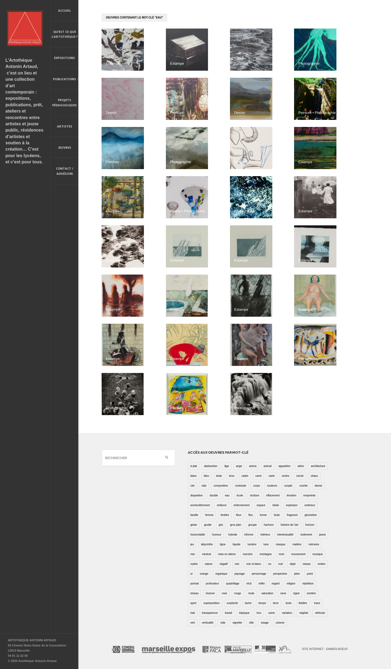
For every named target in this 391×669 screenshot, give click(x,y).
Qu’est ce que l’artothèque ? (65, 34)
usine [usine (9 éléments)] (271, 612)
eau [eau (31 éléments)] (227, 495)
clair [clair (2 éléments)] (203, 485)
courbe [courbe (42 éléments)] (303, 485)
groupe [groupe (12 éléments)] (252, 524)
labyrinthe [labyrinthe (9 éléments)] (207, 544)
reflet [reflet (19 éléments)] (261, 583)
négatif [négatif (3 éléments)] (224, 563)
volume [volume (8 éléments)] (280, 622)
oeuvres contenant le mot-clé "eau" (134, 17)
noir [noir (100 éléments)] (237, 563)
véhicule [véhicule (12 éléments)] (320, 612)
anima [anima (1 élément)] (252, 466)
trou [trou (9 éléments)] (259, 612)
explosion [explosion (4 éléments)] (291, 505)
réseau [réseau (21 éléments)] (194, 593)
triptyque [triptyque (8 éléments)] (244, 612)
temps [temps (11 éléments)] (262, 603)
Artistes (64, 126)
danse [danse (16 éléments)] (318, 485)
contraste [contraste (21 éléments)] (240, 485)
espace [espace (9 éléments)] (261, 505)
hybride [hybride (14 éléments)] (232, 534)
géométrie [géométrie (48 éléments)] (311, 515)
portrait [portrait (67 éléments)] (194, 583)
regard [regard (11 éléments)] (275, 583)
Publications (64, 79)
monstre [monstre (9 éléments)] (248, 554)
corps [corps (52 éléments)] (256, 485)
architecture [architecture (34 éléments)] (318, 466)
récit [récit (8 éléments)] (248, 583)
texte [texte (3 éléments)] (289, 603)
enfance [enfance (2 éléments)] (222, 505)
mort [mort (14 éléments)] (281, 554)
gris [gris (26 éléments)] (221, 524)
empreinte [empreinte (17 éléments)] (309, 495)
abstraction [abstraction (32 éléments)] (210, 466)
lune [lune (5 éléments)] (266, 544)
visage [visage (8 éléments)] (265, 622)
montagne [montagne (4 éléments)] (266, 554)
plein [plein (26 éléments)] (297, 573)
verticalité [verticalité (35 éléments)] (207, 622)
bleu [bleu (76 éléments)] (206, 475)
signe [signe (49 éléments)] (296, 593)
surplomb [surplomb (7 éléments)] (232, 603)
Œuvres (64, 147)
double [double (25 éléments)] (214, 495)
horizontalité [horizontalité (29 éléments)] (197, 534)
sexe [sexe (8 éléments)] (283, 593)
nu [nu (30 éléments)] (269, 563)
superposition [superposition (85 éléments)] (211, 603)
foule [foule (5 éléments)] (277, 515)
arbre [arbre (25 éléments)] (301, 466)
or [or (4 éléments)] (191, 573)
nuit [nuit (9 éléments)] (280, 563)
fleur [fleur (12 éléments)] (238, 515)
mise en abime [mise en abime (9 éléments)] (227, 554)
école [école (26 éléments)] (240, 495)
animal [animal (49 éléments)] (267, 466)
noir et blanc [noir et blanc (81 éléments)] (253, 563)
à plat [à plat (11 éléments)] (193, 466)
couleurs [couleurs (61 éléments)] (272, 485)
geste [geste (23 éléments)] (193, 524)
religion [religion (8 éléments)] (290, 583)
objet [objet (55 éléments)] (293, 563)
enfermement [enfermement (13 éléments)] (242, 505)
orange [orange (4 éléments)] (204, 573)
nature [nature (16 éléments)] (208, 563)
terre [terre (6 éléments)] (276, 603)
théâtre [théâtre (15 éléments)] (303, 603)
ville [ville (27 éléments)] (251, 622)
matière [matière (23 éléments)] (296, 544)
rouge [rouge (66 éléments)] (237, 593)
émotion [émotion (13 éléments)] (292, 495)
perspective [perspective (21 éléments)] (280, 573)
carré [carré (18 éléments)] (258, 475)
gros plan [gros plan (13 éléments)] (235, 524)
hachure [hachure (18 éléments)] (269, 524)
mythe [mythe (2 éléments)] (194, 563)
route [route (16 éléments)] (251, 593)
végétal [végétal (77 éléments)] (303, 612)
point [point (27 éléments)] (310, 573)
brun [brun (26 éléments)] (231, 475)
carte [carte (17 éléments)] (272, 475)
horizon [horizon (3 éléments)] (309, 524)
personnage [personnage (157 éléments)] (259, 573)
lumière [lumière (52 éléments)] (252, 544)
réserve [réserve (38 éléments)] (210, 593)
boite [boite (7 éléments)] (219, 475)
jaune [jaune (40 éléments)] (322, 534)
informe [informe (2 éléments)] (248, 534)
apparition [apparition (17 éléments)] (285, 466)
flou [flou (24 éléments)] (250, 515)
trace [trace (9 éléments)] (317, 603)
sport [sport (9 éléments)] (193, 603)
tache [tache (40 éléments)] (248, 603)
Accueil (64, 10)
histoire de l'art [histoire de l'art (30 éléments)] (289, 524)
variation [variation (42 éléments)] (287, 612)
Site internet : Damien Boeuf (325, 649)
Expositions (64, 58)
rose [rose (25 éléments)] (224, 593)
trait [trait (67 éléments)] (192, 612)
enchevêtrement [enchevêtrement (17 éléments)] (200, 505)
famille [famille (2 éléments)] (194, 515)
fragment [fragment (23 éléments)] (292, 515)
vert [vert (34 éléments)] (192, 622)
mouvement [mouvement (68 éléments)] (298, 554)
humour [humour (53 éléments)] (216, 534)
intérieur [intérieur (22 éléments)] (265, 534)
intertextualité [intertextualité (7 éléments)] (285, 534)
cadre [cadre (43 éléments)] (244, 475)
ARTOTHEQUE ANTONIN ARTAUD (32, 640)
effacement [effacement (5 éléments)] (272, 495)
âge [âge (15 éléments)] (226, 466)
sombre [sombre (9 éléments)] (311, 593)
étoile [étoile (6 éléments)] (275, 505)
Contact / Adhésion (64, 171)
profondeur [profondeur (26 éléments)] (212, 583)
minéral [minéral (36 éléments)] (206, 554)
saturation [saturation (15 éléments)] (267, 593)
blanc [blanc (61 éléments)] (193, 475)
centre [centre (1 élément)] (285, 475)
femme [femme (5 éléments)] (209, 515)
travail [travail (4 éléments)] (228, 612)
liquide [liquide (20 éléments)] (237, 544)
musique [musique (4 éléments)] (318, 554)
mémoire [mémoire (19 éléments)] (313, 544)
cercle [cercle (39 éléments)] (300, 475)
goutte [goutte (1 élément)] (208, 524)
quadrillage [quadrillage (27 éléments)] (232, 583)
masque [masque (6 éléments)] (280, 544)
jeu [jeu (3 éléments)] (192, 544)
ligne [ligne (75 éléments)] (223, 544)
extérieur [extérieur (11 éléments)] (310, 505)
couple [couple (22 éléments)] (288, 485)
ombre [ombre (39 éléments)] (321, 563)
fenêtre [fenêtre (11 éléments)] (224, 515)
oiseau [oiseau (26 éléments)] (307, 563)
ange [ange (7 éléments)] (239, 466)
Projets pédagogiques (64, 102)
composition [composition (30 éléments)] (220, 485)
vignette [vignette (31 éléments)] (237, 622)
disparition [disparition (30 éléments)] (196, 495)
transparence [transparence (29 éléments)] (210, 612)
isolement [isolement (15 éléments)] (306, 534)
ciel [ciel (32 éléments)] (192, 485)
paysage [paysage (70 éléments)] (239, 573)
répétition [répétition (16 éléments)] (308, 583)
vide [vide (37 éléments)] (222, 622)
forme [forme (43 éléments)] (263, 515)
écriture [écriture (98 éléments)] (254, 495)
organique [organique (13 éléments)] (221, 573)
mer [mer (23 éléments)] (192, 554)
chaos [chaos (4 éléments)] (314, 475)
